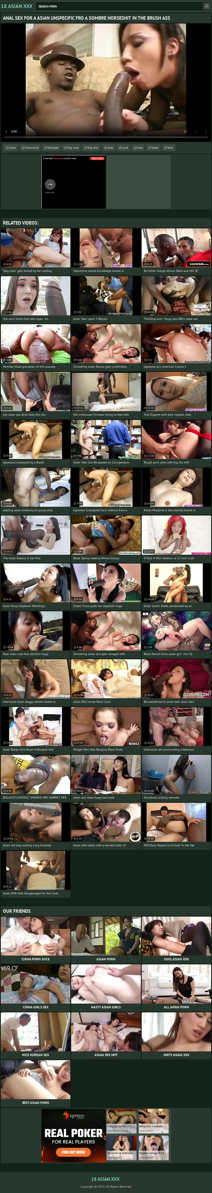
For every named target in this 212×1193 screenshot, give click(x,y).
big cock (73, 148)
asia (140, 148)
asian (12, 148)
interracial (32, 148)
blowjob (53, 148)
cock (125, 148)
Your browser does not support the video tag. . (106, 83)
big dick (93, 148)
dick (170, 148)
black (155, 148)
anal (110, 148)
